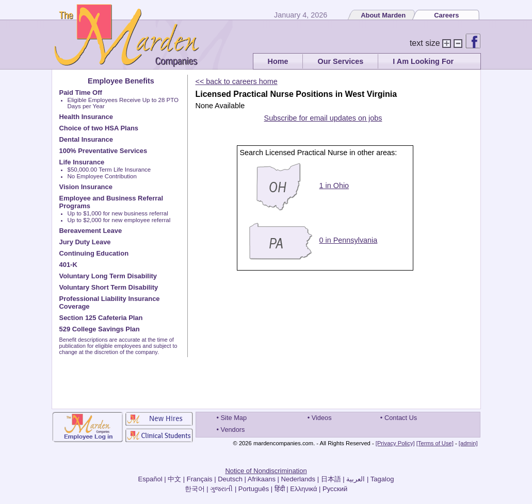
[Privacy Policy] (395, 443)
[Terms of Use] (435, 443)
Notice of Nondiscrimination (266, 471)
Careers (446, 15)
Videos (322, 418)
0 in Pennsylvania (348, 240)
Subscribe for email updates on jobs (323, 118)
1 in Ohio (334, 185)
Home (278, 61)
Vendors (233, 429)
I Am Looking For (423, 61)
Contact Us (400, 418)
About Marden (383, 15)
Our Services (340, 61)
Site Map (234, 418)
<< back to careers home (237, 81)
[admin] (468, 443)
